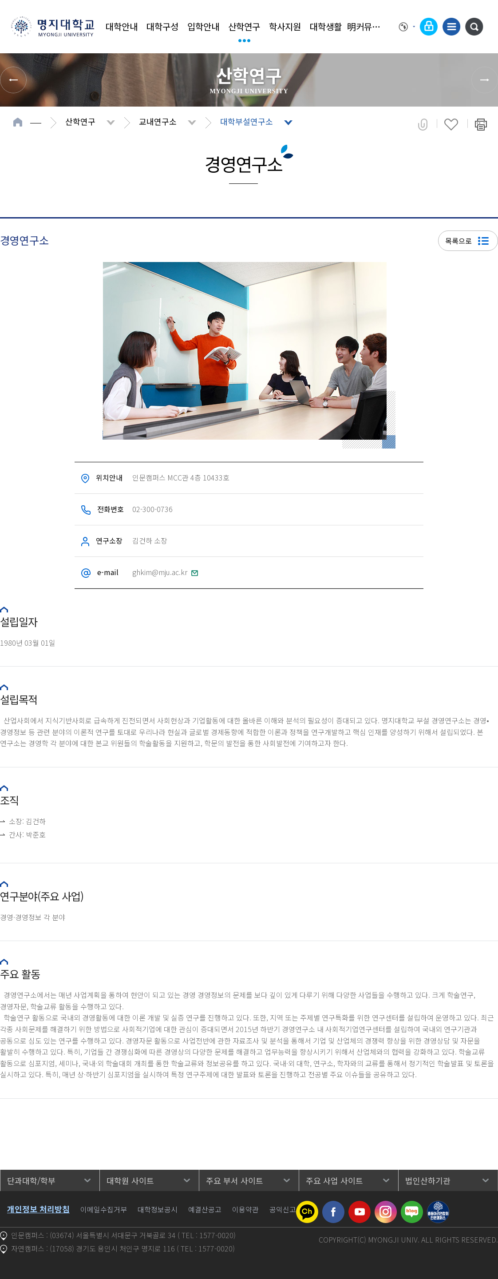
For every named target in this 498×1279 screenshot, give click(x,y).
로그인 (429, 27)
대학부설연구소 (246, 121)
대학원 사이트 (130, 1180)
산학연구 (244, 26)
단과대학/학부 (31, 1180)
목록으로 (467, 240)
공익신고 (282, 1209)
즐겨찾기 (451, 124)
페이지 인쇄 (481, 124)
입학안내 (203, 26)
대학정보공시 (158, 1209)
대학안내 (122, 26)
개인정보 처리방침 (38, 1209)
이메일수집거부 (103, 1209)
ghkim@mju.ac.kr (165, 572)
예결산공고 (204, 1209)
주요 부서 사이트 (234, 1180)
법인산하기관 (428, 1180)
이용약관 (245, 1209)
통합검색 (474, 27)
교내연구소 (158, 121)
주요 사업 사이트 (334, 1180)
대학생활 (326, 26)
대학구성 (162, 26)
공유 (422, 124)
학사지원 (285, 26)
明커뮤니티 (366, 26)
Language (407, 26)
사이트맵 (451, 27)
